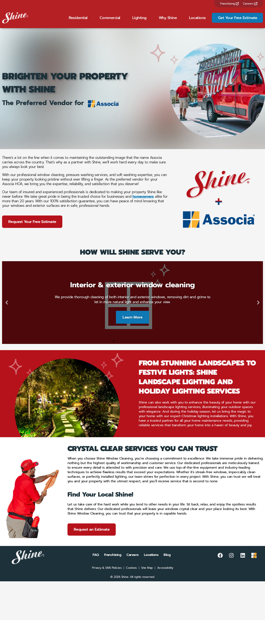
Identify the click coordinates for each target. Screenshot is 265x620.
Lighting (139, 20)
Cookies (131, 573)
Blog (167, 560)
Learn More (132, 322)
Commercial (110, 20)
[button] (6, 307)
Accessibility (165, 573)
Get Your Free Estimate (237, 20)
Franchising (229, 3)
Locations (197, 20)
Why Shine (168, 20)
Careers (250, 3)
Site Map (147, 573)
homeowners (143, 202)
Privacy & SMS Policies (107, 573)
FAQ (96, 560)
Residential (78, 20)
